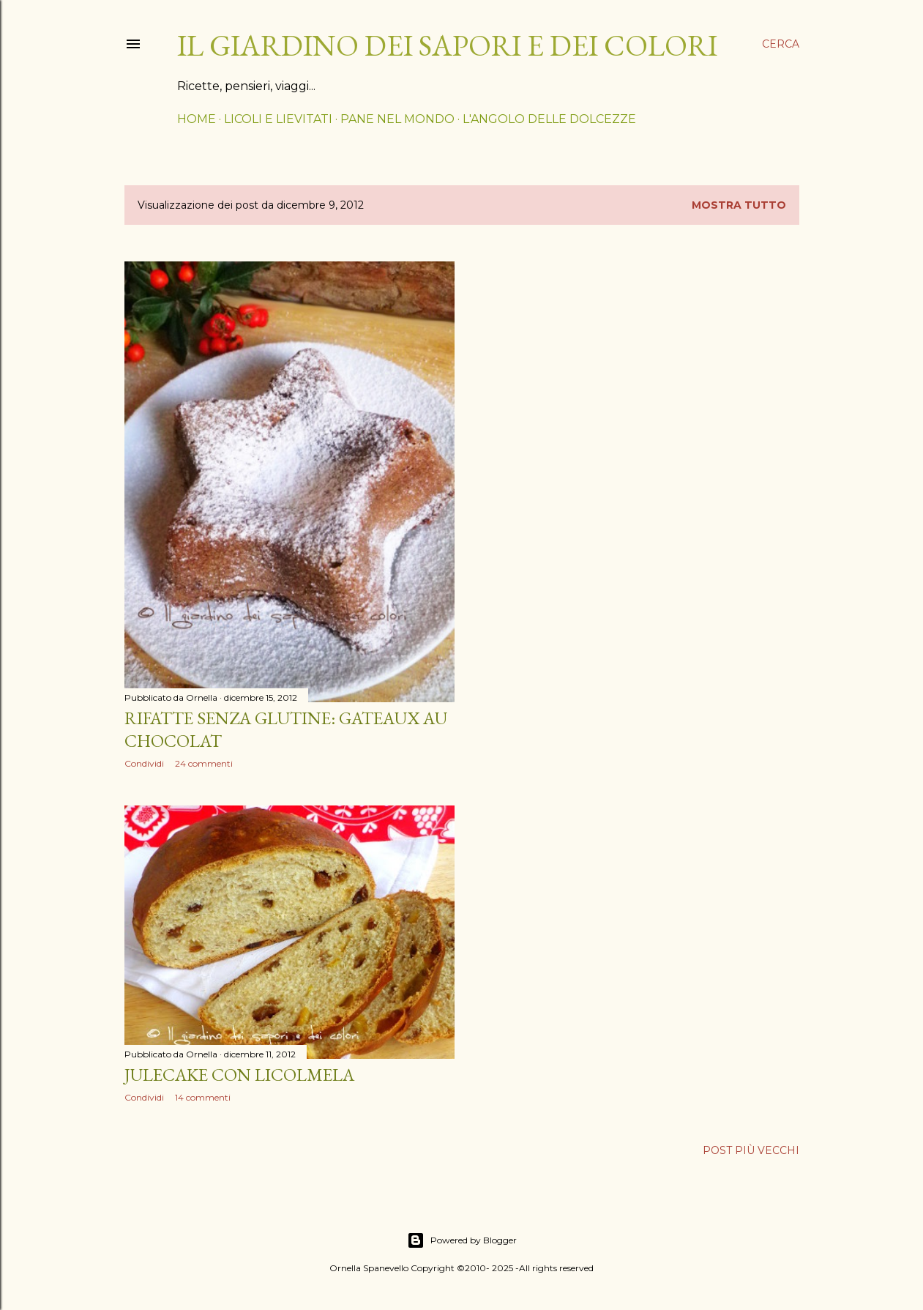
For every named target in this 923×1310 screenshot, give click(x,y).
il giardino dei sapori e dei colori (447, 45)
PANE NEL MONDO (397, 119)
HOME (196, 119)
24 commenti (204, 763)
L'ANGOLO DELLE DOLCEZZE (549, 119)
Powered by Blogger (462, 1240)
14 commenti (203, 1097)
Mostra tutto (739, 205)
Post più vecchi (751, 1150)
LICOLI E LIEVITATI (278, 119)
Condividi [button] (144, 763)
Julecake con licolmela (239, 1074)
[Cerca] (780, 44)
